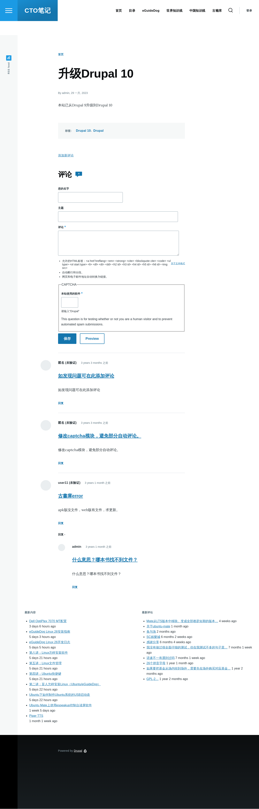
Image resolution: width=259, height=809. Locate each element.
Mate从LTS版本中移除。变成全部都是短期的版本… (182, 621)
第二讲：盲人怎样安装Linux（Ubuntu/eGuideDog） (65, 684)
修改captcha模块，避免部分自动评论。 (99, 436)
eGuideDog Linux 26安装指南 (49, 631)
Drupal (98, 130)
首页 (61, 54)
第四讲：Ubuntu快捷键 (45, 674)
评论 (61, 227)
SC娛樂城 (153, 637)
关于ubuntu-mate (158, 626)
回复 (61, 403)
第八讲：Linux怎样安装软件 (48, 652)
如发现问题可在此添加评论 (86, 376)
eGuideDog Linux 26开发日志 (49, 642)
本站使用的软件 (70, 293)
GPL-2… (153, 679)
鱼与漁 (151, 631)
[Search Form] (230, 24)
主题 (61, 208)
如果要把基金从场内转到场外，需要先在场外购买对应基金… (189, 668)
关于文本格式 (178, 263)
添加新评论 (66, 155)
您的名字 (63, 188)
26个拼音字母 (156, 663)
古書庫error (70, 496)
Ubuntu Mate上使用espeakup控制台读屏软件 (60, 705)
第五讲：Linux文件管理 (45, 663)
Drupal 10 (83, 130)
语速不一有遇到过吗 (161, 658)
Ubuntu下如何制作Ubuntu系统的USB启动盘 (59, 695)
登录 (249, 24)
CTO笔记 (38, 24)
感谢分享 (153, 642)
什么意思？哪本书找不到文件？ (105, 560)
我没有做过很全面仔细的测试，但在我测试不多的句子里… (187, 647)
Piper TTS (36, 716)
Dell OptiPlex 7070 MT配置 (48, 621)
